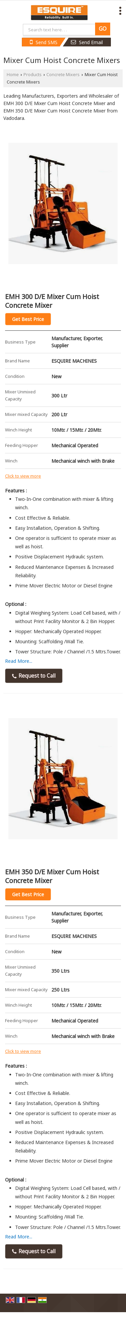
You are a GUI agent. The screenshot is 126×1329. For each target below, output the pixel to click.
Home (13, 74)
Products (33, 74)
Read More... (18, 661)
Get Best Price (28, 319)
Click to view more (23, 476)
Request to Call (33, 675)
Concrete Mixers (63, 74)
